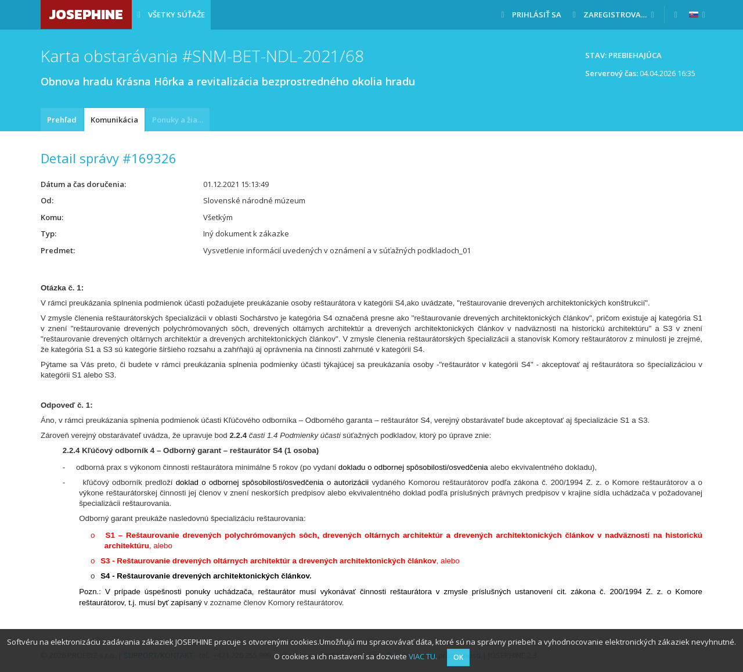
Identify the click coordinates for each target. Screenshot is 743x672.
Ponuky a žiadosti (181, 119)
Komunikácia (114, 119)
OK (458, 657)
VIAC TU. (423, 656)
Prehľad (62, 119)
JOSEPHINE (86, 14)
